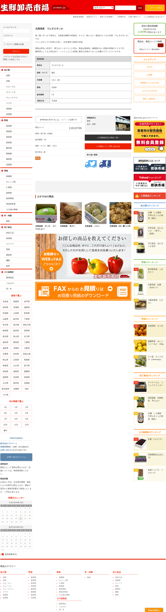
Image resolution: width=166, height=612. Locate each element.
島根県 (26, 360)
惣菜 (8, 249)
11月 (16, 425)
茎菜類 (9, 142)
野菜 (6, 120)
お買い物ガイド (134, 17)
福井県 (5, 342)
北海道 (5, 301)
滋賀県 (5, 348)
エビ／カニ (10, 86)
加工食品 (7, 227)
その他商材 (8, 272)
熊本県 (16, 383)
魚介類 (6, 70)
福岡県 (5, 377)
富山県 (16, 336)
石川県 (26, 336)
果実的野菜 (10, 204)
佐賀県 (16, 377)
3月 (26, 407)
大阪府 (26, 348)
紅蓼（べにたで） (155, 439)
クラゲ (9, 103)
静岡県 (5, 331)
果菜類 (9, 131)
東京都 (16, 325)
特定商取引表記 (160, 603)
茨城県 (5, 313)
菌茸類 (9, 148)
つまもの (9, 283)
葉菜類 (9, 126)
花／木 (9, 289)
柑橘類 (9, 176)
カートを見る (155, 7)
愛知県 (16, 342)
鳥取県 (5, 365)
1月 (5, 407)
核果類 (9, 193)
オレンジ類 (10, 182)
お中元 (150, 67)
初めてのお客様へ (107, 17)
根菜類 (9, 137)
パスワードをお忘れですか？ (15, 56)
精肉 (8, 221)
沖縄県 (16, 389)
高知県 (5, 371)
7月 (5, 419)
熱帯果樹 (9, 198)
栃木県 (16, 319)
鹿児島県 (5, 389)
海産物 (9, 238)
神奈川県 (26, 325)
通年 (5, 430)
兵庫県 (5, 354)
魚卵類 (9, 114)
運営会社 (110, 603)
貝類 (8, 81)
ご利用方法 (121, 17)
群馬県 (26, 313)
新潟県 (5, 336)
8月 (15, 419)
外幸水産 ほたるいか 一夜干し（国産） (155, 231)
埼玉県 (5, 325)
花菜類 (9, 165)
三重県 (26, 342)
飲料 (8, 266)
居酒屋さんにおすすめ (150, 83)
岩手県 (26, 301)
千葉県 (26, 319)
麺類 (8, 260)
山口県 (16, 365)
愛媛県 (26, 371)
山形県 (16, 313)
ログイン (64, 120)
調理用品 (9, 278)
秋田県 (5, 307)
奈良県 (16, 354)
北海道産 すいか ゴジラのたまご (46, 226)
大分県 (5, 383)
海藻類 (9, 109)
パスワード (16, 38)
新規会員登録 (78, 17)
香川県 (26, 365)
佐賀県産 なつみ (155, 326)
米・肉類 (7, 215)
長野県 (26, 331)
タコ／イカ (10, 92)
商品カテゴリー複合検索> (150, 49)
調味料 (9, 255)
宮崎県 (26, 383)
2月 (15, 407)
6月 (26, 413)
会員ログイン (91, 17)
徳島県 (16, 371)
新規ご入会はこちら (11, 59)
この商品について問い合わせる (108, 146)
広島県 (16, 360)
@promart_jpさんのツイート (146, 118)
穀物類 (9, 153)
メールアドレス (16, 29)
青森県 (16, 301)
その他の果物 (11, 209)
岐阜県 (16, 331)
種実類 (9, 159)
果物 (6, 171)
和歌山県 (26, 354)
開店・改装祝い (150, 99)
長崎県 (26, 377)
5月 (15, 413)
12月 (26, 425)
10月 (5, 425)
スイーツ (9, 244)
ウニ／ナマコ (11, 98)
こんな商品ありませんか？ (154, 17)
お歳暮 (150, 75)
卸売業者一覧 (99, 603)
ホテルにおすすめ (150, 91)
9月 (26, 419)
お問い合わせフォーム (16, 457)
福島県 (26, 307)
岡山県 (5, 360)
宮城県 (16, 307)
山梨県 (5, 319)
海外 (26, 389)
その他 (5, 395)
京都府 (16, 348)
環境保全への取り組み (144, 603)
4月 (5, 413)
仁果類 (9, 187)
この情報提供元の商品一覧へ (107, 138)
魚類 (8, 75)
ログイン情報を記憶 (13, 44)
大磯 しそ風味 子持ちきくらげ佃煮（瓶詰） (155, 215)
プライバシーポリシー (125, 603)
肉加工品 (9, 233)
